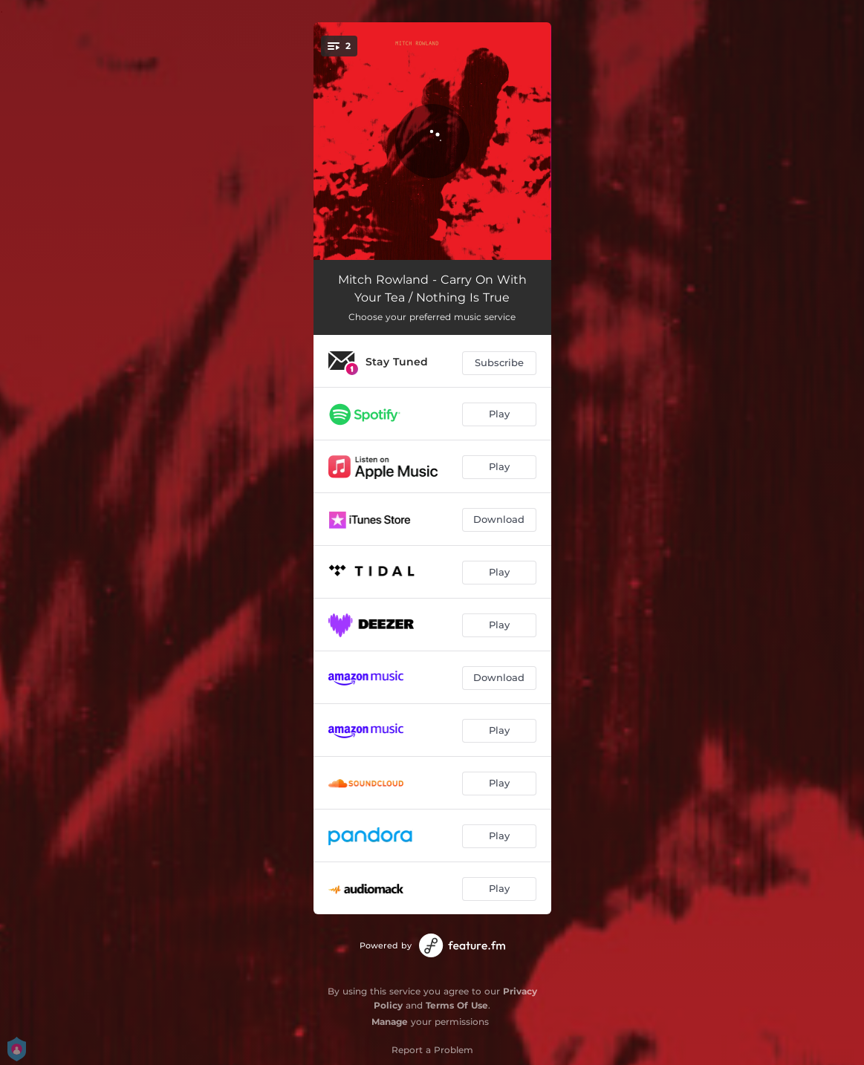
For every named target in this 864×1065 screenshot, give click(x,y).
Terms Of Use (457, 1005)
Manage (389, 1021)
